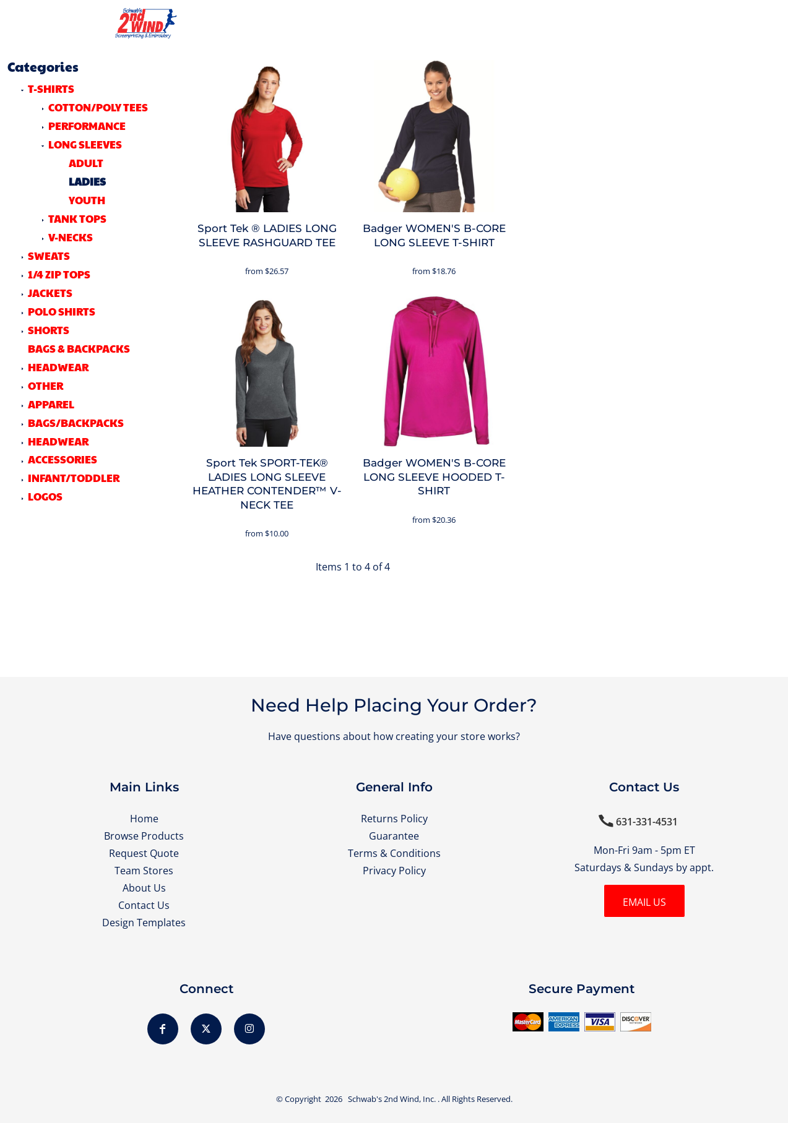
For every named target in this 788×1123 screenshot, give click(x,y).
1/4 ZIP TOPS (59, 274)
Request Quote (144, 853)
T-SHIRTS (51, 88)
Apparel (51, 404)
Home (144, 818)
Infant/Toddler (73, 477)
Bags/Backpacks (76, 422)
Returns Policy (394, 818)
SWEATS (49, 255)
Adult (86, 162)
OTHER (45, 385)
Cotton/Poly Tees (98, 107)
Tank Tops (77, 218)
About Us (144, 888)
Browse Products (144, 836)
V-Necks (70, 237)
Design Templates (144, 922)
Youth (87, 199)
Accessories (62, 459)
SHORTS (48, 329)
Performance (87, 125)
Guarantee (394, 836)
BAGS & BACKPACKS (79, 348)
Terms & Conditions (394, 853)
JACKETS (50, 292)
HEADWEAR (58, 366)
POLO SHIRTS (61, 311)
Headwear (58, 441)
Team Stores (144, 870)
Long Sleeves (85, 144)
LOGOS (45, 496)
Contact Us (144, 905)
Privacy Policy (394, 870)
